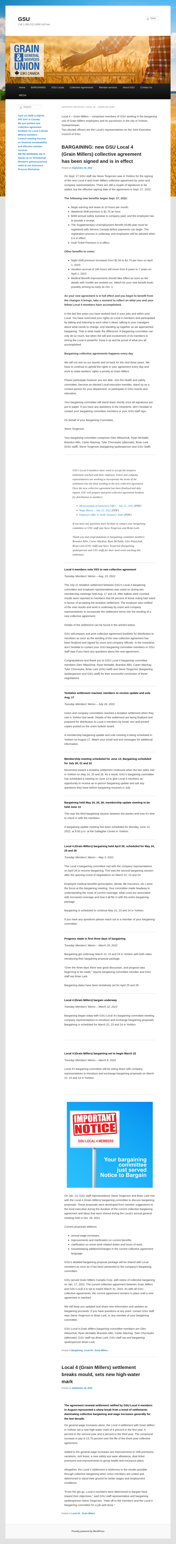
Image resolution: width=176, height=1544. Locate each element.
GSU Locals (58, 87)
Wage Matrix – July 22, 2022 (95, 510)
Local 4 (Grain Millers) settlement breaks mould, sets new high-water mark (101, 1374)
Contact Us (146, 87)
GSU (24, 19)
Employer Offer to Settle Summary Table (101, 514)
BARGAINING (38, 87)
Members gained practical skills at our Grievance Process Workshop (32, 165)
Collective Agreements (81, 87)
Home (22, 87)
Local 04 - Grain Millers (96, 1350)
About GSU (129, 87)
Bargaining (77, 1350)
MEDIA (22, 95)
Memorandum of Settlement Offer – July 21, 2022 (106, 505)
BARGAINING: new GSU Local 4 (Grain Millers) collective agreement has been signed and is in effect (101, 154)
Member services (108, 87)
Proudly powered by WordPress (88, 1531)
